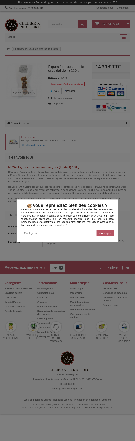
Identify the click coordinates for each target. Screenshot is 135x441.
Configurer (30, 233)
